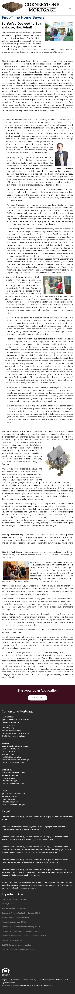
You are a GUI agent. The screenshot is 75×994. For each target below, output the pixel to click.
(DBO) (43, 936)
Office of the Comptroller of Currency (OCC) (21, 927)
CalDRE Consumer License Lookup (16, 945)
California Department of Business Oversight (21, 936)
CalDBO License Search (12, 940)
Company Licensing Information (15, 899)
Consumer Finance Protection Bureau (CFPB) (21, 913)
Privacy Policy (7, 904)
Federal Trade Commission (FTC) (16, 917)
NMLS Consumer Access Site (14, 908)
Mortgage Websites (10, 985)
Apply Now (37, 697)
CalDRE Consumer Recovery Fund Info (18, 949)
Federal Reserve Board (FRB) (14, 922)
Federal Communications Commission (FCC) (20, 931)
